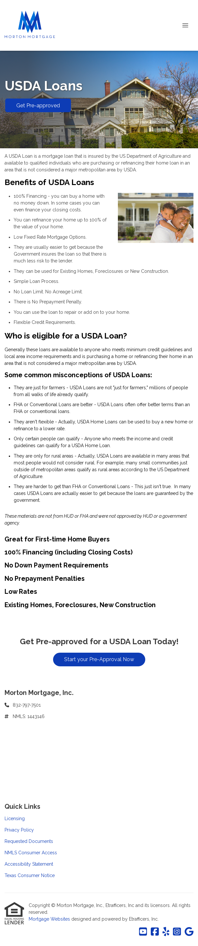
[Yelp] (166, 932)
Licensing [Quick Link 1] (15, 818)
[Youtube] (143, 932)
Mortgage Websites (50, 919)
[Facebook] (155, 932)
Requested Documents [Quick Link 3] (29, 841)
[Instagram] (177, 932)
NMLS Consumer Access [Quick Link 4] (31, 852)
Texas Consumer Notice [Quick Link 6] (30, 875)
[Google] (189, 932)
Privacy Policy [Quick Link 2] (19, 830)
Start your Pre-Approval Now (99, 659)
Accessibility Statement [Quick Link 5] (29, 864)
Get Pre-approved (38, 105)
